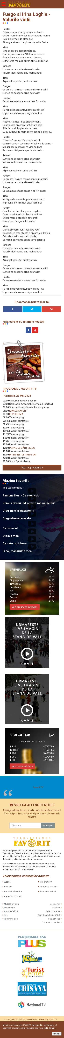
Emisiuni (8, 886)
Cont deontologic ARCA (49, 915)
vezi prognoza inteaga (24, 607)
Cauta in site (54, 919)
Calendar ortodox (13, 896)
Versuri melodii (11, 911)
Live (6, 915)
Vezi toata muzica (13, 487)
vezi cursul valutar (22, 766)
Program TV (46, 882)
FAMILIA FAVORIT (18, 410)
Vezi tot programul (32, 467)
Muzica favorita (11, 904)
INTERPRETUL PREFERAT (23, 454)
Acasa (7, 882)
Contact (56, 908)
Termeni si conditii (51, 922)
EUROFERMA (16, 414)
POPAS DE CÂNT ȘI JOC (22, 448)
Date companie (53, 911)
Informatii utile (11, 919)
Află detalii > (50, 1028)
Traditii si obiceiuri (49, 886)
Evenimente (9, 908)
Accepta (57, 1034)
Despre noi (55, 904)
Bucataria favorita (13, 891)
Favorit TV (38, 787)
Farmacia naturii (48, 891)
